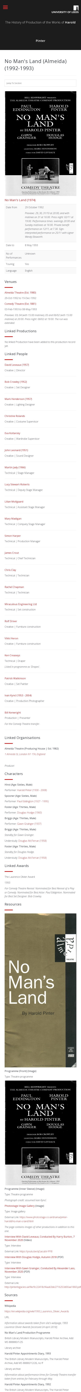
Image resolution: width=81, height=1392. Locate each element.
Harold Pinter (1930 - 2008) (32, 790)
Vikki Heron (11, 638)
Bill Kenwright (13, 712)
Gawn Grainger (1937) (29, 823)
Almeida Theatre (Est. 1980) (20, 292)
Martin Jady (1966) (15, 467)
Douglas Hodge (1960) (29, 812)
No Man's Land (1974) (20, 200)
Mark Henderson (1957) (18, 399)
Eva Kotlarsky (12, 433)
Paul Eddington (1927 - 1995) (33, 801)
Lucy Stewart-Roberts (17, 484)
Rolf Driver (11, 621)
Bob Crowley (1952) (16, 381)
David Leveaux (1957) (17, 364)
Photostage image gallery (20, 1206)
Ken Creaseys (12, 655)
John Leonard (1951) (16, 450)
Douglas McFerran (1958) (32, 840)
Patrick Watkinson (15, 678)
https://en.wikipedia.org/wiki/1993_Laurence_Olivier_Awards (37, 1311)
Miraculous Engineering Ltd (21, 604)
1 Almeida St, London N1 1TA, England (25, 754)
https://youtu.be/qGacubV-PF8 (36, 1251)
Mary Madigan (13, 518)
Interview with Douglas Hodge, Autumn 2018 (31, 1257)
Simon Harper (13, 535)
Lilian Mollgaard (14, 501)
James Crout (12, 552)
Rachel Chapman (14, 587)
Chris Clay (10, 570)
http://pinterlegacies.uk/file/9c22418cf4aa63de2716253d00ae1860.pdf (43, 1287)
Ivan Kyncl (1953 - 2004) (18, 695)
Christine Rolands (15, 416)
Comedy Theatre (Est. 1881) (20, 303)
